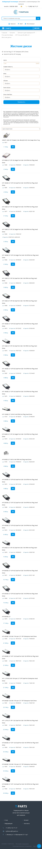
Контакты (27, 823)
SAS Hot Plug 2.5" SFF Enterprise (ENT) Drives (16, 51)
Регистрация (29, 24)
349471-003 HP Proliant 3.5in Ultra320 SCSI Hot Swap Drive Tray (21, 140)
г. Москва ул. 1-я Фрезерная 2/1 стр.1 (17, 834)
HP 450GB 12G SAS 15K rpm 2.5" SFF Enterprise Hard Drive (19, 636)
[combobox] (21, 69)
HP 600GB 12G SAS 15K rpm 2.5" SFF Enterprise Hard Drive (19, 764)
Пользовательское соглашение (22, 846)
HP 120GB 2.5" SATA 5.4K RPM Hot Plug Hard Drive (17, 414)
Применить (21, 102)
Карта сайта (36, 846)
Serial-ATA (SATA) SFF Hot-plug (12, 54)
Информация (8, 823)
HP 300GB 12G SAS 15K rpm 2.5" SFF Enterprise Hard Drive (19, 700)
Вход (20, 24)
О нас (6, 820)
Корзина (11, 24)
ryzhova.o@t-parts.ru (12, 831)
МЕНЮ (36, 28)
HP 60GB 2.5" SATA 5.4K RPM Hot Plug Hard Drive (16, 459)
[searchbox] (22, 69)
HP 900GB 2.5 (6, 616)
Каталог (26, 820)
